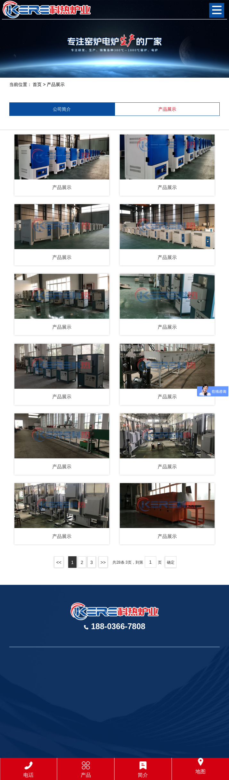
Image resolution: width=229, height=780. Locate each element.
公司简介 (62, 109)
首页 (37, 84)
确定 (171, 562)
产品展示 (56, 84)
